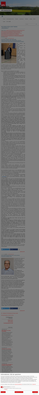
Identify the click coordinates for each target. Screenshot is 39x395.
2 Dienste (5, 389)
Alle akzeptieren (35, 392)
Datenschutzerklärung (18, 384)
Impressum (34, 384)
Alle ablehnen (3, 392)
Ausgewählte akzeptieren (19, 392)
